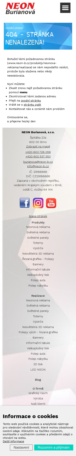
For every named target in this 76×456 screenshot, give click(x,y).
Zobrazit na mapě (38, 146)
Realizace (38, 295)
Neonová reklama (38, 227)
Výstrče (38, 248)
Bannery (38, 264)
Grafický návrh (38, 393)
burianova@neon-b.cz (38, 162)
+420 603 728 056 (38, 152)
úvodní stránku (31, 100)
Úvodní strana (14, 27)
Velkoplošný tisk (38, 275)
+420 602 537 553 (38, 156)
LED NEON (38, 369)
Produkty (38, 222)
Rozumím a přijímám (54, 447)
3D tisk (38, 364)
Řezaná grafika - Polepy (38, 259)
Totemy (38, 243)
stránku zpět (32, 104)
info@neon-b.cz (38, 166)
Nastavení (21, 447)
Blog (38, 379)
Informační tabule (38, 269)
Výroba (38, 398)
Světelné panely (38, 237)
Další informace (13, 441)
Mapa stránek (38, 216)
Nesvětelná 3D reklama (38, 253)
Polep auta (38, 280)
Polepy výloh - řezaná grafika (38, 332)
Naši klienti (38, 403)
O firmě (38, 388)
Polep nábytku (38, 285)
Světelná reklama (38, 232)
